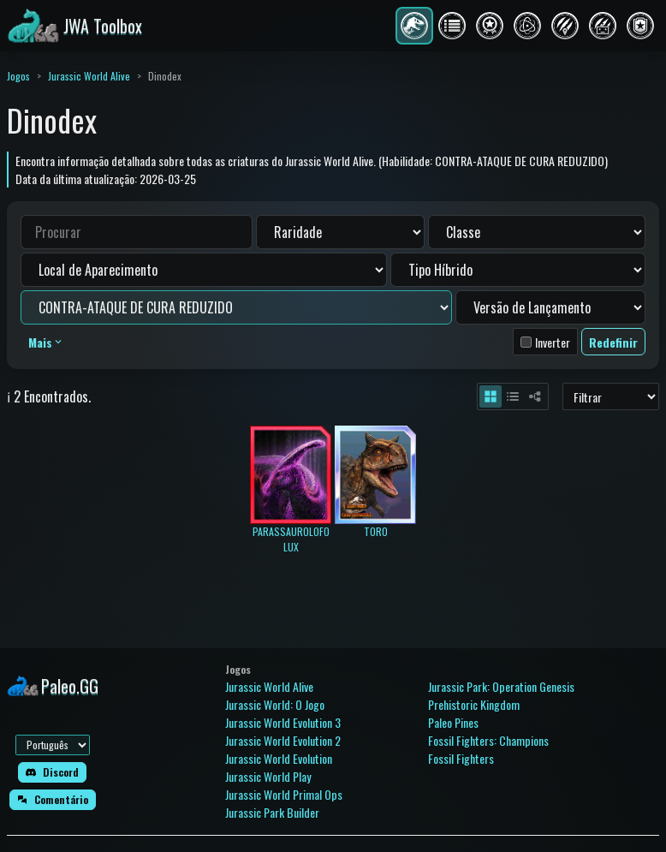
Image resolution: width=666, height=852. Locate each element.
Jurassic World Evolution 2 (283, 740)
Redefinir (613, 342)
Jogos (18, 76)
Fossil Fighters (461, 758)
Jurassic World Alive (89, 76)
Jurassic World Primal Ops (283, 794)
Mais (46, 342)
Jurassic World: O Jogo (274, 704)
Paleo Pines (453, 722)
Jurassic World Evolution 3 (283, 722)
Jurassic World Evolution (278, 758)
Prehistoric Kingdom (474, 704)
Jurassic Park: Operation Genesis (501, 686)
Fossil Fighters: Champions (488, 740)
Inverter (552, 342)
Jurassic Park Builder (272, 812)
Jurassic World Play (268, 776)
